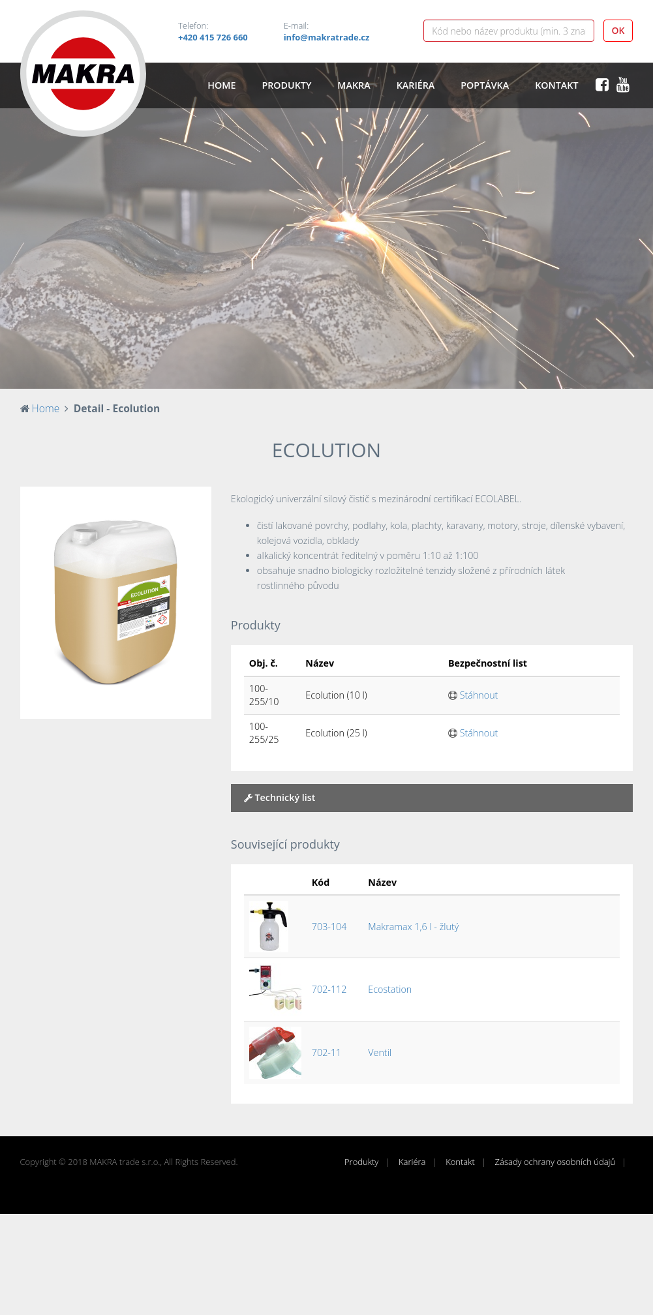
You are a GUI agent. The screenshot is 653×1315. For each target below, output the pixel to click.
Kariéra (416, 85)
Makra (353, 85)
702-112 (329, 989)
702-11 (326, 1052)
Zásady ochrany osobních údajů (555, 1162)
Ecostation (390, 989)
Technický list (280, 797)
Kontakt (556, 85)
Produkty (286, 85)
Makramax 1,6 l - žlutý (413, 926)
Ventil (379, 1052)
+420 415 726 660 (213, 37)
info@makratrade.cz (327, 37)
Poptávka (485, 85)
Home (221, 85)
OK (618, 30)
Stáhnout (473, 695)
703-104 (329, 926)
